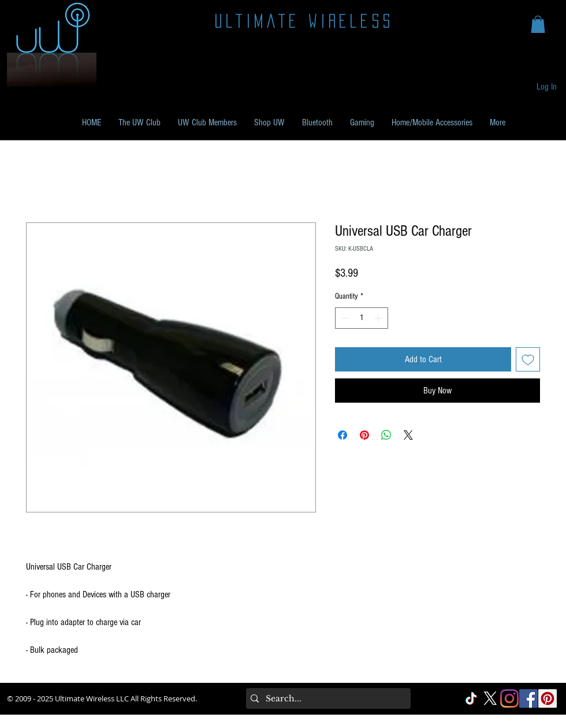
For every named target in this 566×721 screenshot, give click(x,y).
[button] (538, 24)
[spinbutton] (361, 318)
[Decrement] (344, 318)
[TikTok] (471, 698)
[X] (490, 698)
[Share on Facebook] (342, 435)
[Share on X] (408, 435)
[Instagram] (509, 698)
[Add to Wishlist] (528, 359)
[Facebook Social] (528, 698)
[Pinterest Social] (547, 698)
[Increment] (379, 318)
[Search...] (326, 698)
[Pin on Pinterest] (364, 435)
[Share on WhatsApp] (386, 435)
